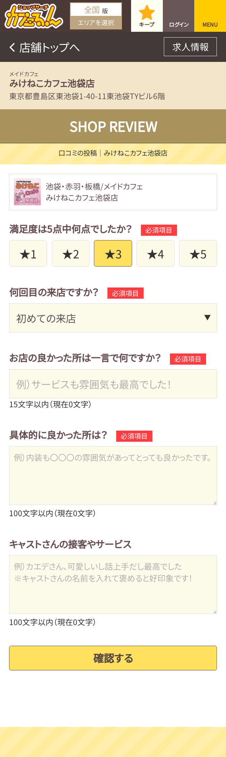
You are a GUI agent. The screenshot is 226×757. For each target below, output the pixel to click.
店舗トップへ (49, 47)
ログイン (179, 24)
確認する (113, 654)
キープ (146, 24)
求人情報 (190, 46)
